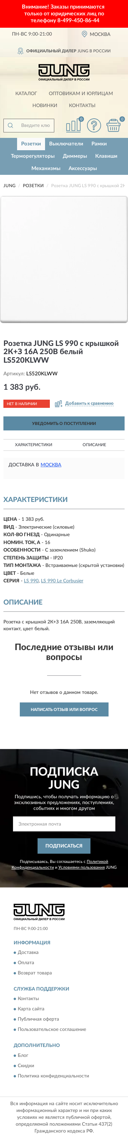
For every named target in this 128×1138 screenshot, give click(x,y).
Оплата (26, 962)
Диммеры (75, 156)
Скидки (26, 1065)
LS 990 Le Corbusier (62, 581)
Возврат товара (35, 973)
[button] (93, 125)
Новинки (44, 105)
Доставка (28, 952)
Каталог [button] (26, 93)
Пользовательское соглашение (52, 1029)
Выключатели (66, 143)
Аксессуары (83, 168)
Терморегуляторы (33, 156)
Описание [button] (94, 445)
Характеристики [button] (33, 445)
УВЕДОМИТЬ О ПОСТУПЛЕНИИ (64, 424)
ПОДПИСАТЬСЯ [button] (64, 846)
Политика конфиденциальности (53, 1076)
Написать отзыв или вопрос (64, 710)
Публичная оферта (38, 1019)
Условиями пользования (81, 867)
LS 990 (31, 581)
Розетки (31, 143)
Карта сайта (31, 1009)
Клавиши (106, 156)
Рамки (99, 143)
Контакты (82, 105)
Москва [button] (51, 465)
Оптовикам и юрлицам (81, 93)
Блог (23, 1055)
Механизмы (45, 168)
